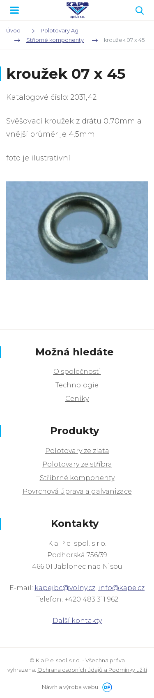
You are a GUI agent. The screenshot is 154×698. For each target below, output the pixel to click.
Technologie (77, 385)
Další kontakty (77, 621)
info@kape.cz (121, 588)
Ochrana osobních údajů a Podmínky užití (92, 669)
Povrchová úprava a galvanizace (77, 491)
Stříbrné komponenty (77, 478)
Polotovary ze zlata (77, 451)
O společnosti (77, 371)
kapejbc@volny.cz (64, 588)
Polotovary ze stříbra (77, 464)
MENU (14, 10)
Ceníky (77, 399)
